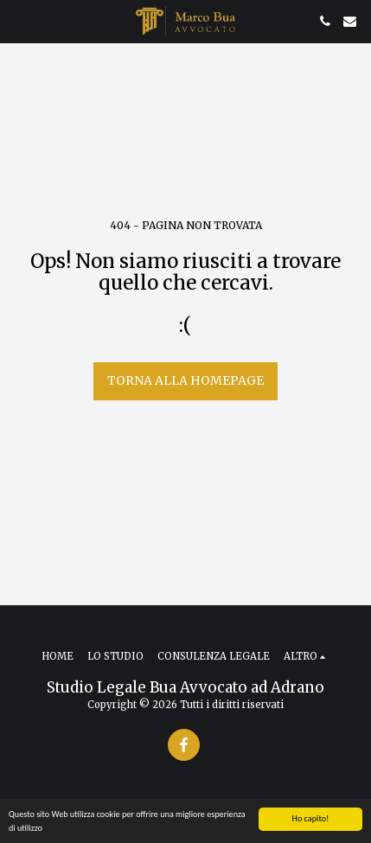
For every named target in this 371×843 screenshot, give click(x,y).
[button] (19, 20)
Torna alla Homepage (185, 380)
